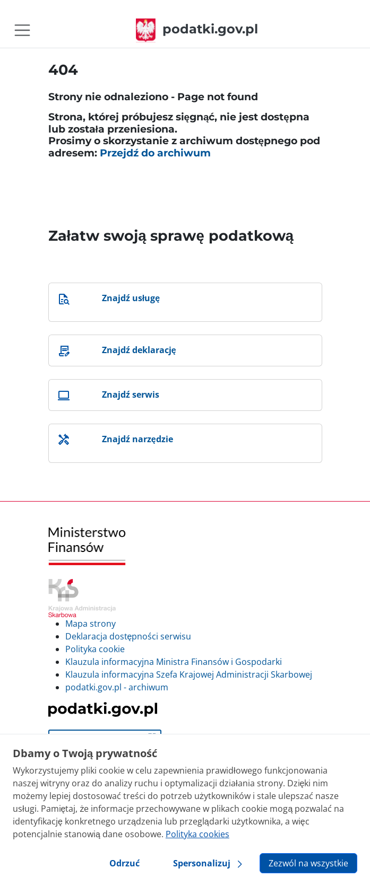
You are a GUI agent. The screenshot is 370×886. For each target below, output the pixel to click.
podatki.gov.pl (197, 29)
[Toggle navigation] (22, 30)
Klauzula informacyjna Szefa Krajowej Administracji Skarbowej (188, 674)
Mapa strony (90, 623)
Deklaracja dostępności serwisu (128, 636)
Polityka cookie (95, 649)
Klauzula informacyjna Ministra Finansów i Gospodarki (173, 662)
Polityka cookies (197, 834)
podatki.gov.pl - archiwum (116, 687)
